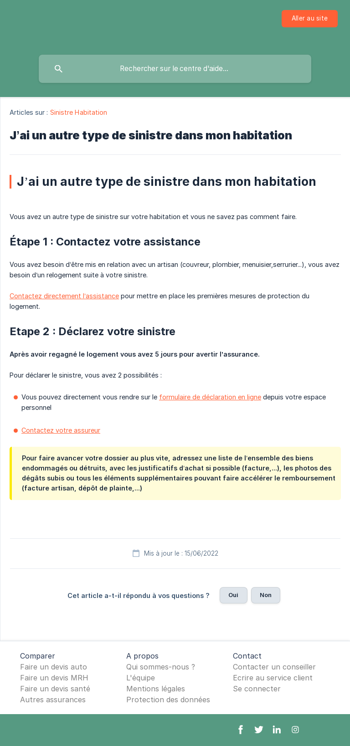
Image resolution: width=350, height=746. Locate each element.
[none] (310, 18)
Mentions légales (155, 688)
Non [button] (266, 594)
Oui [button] (233, 594)
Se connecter (257, 688)
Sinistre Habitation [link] (79, 112)
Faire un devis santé (55, 688)
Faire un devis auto (53, 666)
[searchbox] (175, 69)
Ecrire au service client (273, 677)
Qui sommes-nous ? (160, 666)
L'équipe (140, 677)
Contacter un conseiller (274, 666)
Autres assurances (53, 699)
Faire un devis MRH (54, 677)
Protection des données (168, 699)
